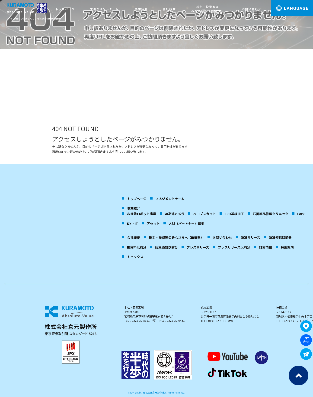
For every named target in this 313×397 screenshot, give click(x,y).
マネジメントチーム (104, 9)
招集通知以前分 (166, 247)
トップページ (65, 9)
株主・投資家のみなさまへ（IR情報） (207, 9)
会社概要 (169, 9)
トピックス (135, 256)
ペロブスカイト (204, 213)
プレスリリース (198, 247)
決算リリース (250, 237)
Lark (300, 213)
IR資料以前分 (136, 247)
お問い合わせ (251, 9)
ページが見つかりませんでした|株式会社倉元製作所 (33, 18)
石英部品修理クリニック (270, 213)
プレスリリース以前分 (234, 247)
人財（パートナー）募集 (186, 223)
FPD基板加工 (234, 213)
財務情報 (265, 247)
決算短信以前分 (280, 237)
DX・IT (132, 223)
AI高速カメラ (174, 213)
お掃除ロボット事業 (141, 213)
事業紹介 (141, 9)
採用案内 (287, 247)
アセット (153, 223)
